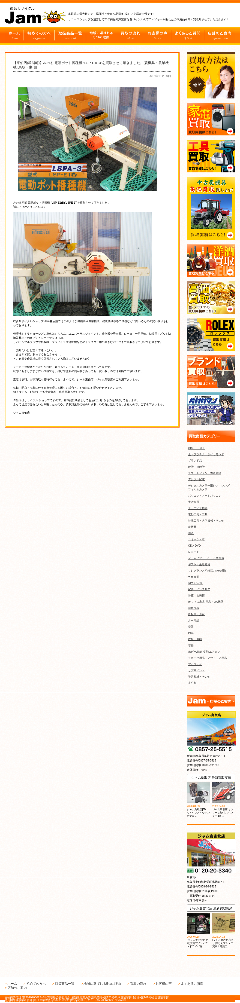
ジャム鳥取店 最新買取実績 (211, 778)
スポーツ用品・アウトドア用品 (207, 658)
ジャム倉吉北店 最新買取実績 (211, 908)
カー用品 (193, 620)
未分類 (192, 683)
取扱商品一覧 (64, 983)
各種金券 (193, 576)
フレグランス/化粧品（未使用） (208, 570)
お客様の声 (164, 983)
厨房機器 (193, 608)
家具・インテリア (199, 589)
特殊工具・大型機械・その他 (206, 520)
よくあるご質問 (192, 983)
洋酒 (191, 533)
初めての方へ (36, 983)
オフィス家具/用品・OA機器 (205, 601)
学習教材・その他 (199, 676)
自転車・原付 (196, 614)
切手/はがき (195, 583)
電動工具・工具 (197, 514)
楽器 (191, 626)
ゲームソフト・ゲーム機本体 (206, 558)
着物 (191, 645)
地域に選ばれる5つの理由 (102, 983)
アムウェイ (195, 664)
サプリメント (196, 670)
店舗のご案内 (17, 988)
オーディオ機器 (197, 508)
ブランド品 (195, 460)
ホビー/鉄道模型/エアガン (204, 651)
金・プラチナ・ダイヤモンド (206, 454)
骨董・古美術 (196, 595)
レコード (193, 551)
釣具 (191, 633)
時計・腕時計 (196, 466)
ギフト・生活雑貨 (199, 564)
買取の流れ (138, 983)
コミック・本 (196, 539)
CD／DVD (194, 545)
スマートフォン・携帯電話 (204, 473)
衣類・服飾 (195, 639)
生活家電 (193, 502)
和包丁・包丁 (196, 448)
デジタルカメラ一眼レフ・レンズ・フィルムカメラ (210, 487)
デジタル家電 (196, 479)
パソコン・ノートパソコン (204, 495)
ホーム (12, 983)
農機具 (192, 527)
